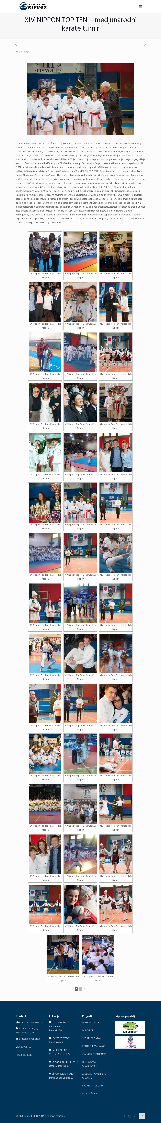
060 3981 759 (24, 1047)
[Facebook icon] (124, 1116)
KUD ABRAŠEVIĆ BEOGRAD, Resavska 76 (59, 1027)
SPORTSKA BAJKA (91, 1039)
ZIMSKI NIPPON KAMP (94, 1054)
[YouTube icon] (134, 1116)
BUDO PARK (88, 1031)
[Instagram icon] (129, 1116)
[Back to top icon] (142, 1116)
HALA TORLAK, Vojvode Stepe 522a (59, 1053)
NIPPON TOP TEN (91, 1023)
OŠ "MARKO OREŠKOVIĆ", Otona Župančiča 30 (63, 1064)
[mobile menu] (140, 6)
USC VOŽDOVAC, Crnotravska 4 (59, 1041)
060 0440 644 (25, 1055)
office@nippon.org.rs (29, 1039)
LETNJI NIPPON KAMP (93, 1047)
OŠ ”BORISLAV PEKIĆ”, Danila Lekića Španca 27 (62, 1076)
